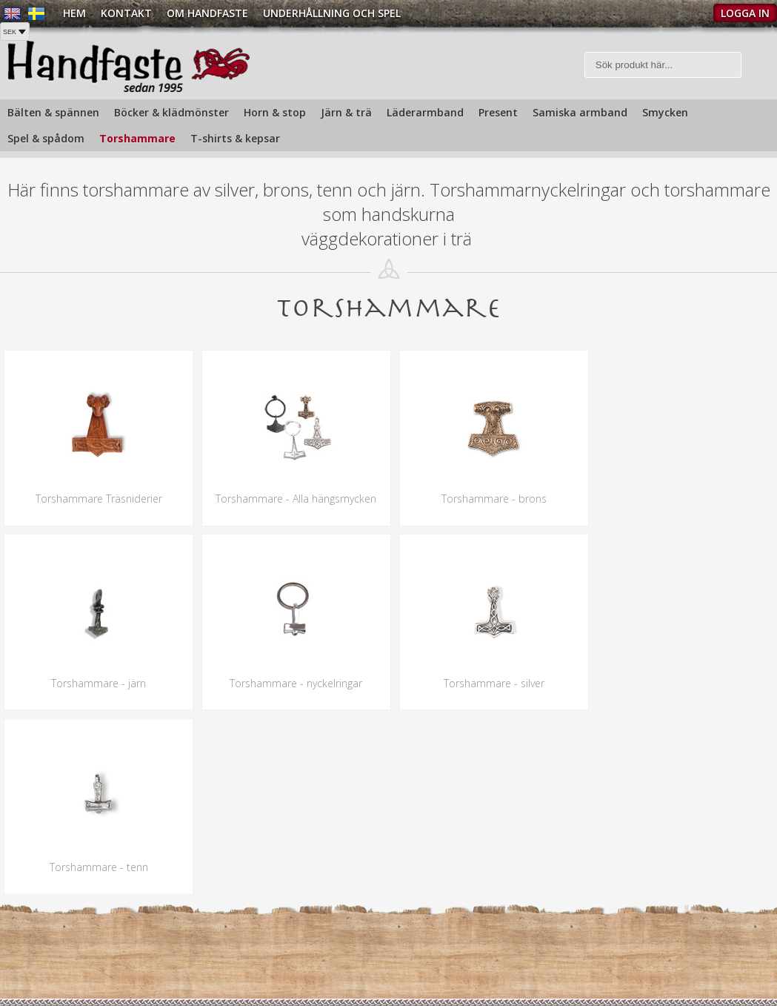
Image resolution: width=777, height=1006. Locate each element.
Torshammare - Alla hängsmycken (291, 499)
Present (498, 112)
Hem (74, 13)
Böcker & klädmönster (171, 112)
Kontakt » (621, 912)
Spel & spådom (45, 138)
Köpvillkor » (626, 966)
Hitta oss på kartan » (49, 980)
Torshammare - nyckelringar (97, 683)
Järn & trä (346, 112)
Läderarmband (425, 112)
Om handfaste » (432, 928)
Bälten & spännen (53, 112)
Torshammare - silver (291, 683)
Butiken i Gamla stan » (447, 946)
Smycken (665, 112)
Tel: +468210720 (39, 943)
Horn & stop (275, 112)
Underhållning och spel (332, 13)
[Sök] (662, 65)
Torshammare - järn (680, 499)
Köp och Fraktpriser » (650, 939)
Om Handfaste (207, 13)
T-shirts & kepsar (235, 138)
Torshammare (137, 138)
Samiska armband (580, 112)
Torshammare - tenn (485, 683)
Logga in (745, 13)
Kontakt (126, 13)
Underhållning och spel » (452, 965)
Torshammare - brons (485, 499)
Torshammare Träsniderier (97, 499)
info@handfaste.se (44, 962)
